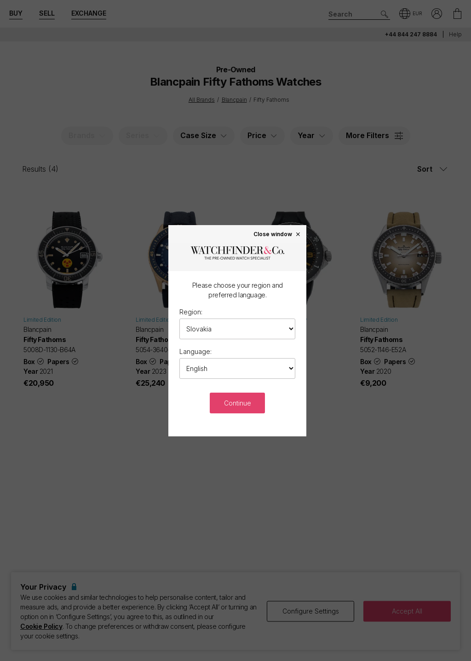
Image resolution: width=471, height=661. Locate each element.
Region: (190, 312)
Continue (237, 403)
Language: (195, 351)
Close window (277, 234)
